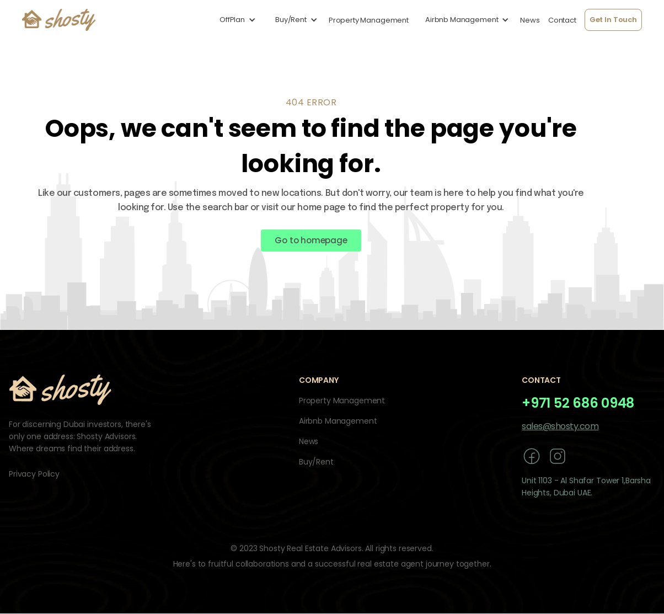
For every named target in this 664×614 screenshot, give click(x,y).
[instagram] (557, 456)
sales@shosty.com (560, 426)
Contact (562, 20)
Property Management (369, 20)
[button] (235, 20)
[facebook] (532, 456)
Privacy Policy (34, 473)
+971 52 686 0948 (578, 403)
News (529, 20)
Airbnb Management (338, 420)
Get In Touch (613, 19)
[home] (58, 20)
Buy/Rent (316, 461)
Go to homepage (311, 240)
